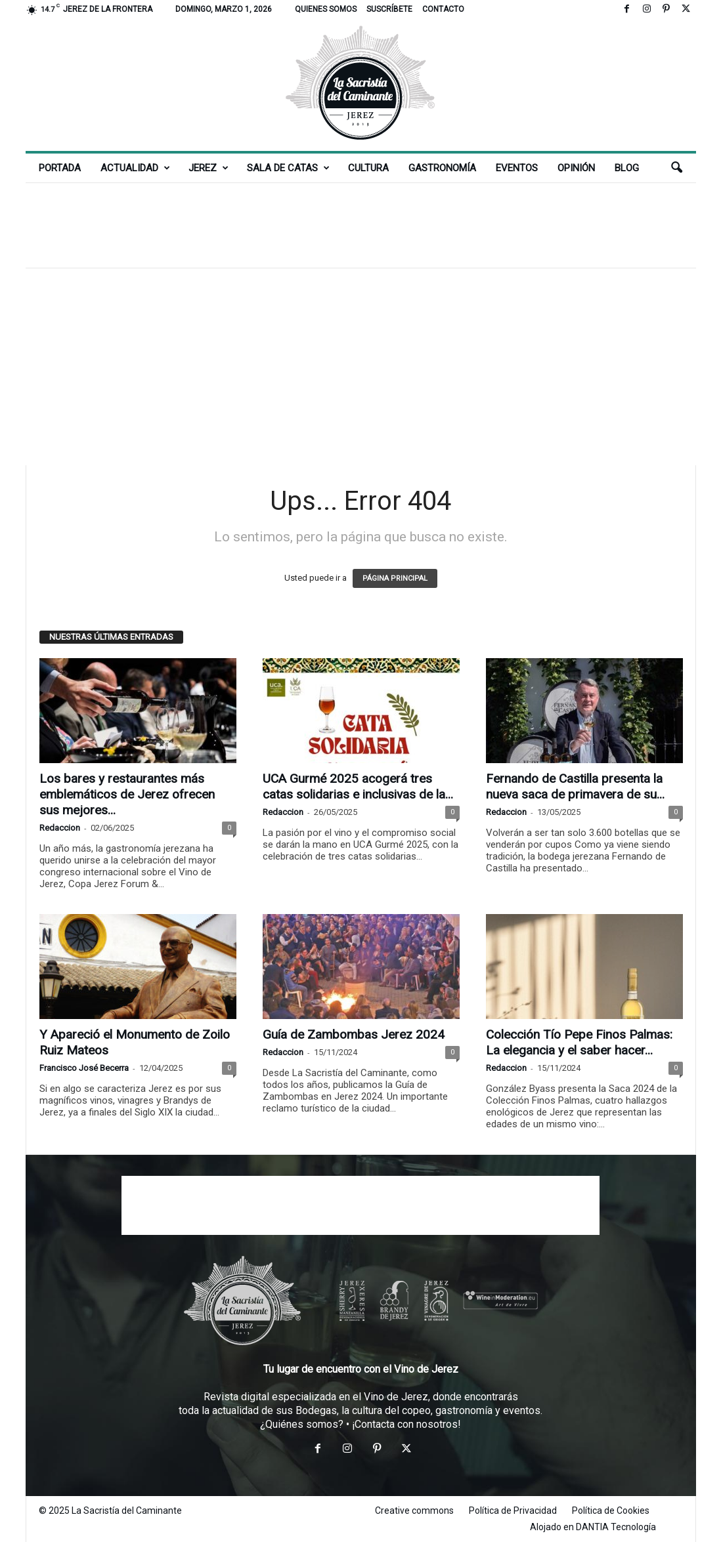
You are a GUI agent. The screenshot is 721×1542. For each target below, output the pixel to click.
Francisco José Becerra (84, 1068)
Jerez (208, 168)
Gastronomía (442, 168)
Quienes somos (326, 9)
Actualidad (135, 168)
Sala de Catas (288, 168)
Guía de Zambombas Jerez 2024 (354, 1034)
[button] (676, 168)
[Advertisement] (360, 225)
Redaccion (59, 828)
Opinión (576, 168)
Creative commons (414, 1510)
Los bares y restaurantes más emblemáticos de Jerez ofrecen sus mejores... (127, 794)
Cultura (368, 168)
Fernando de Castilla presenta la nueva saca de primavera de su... (575, 786)
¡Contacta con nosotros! (406, 1424)
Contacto (443, 9)
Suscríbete (389, 9)
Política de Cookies (610, 1510)
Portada (60, 168)
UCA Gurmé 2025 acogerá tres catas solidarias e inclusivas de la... (358, 786)
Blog (627, 168)
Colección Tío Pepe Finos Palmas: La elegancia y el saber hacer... (579, 1042)
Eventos (517, 168)
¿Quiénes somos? (301, 1424)
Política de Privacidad (513, 1510)
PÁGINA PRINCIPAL (394, 578)
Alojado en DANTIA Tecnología (593, 1527)
